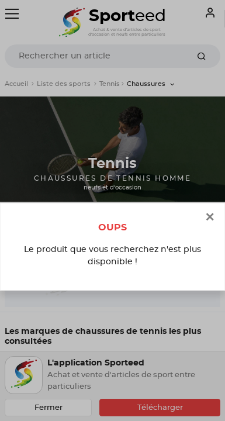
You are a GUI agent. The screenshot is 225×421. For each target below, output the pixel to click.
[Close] (210, 218)
